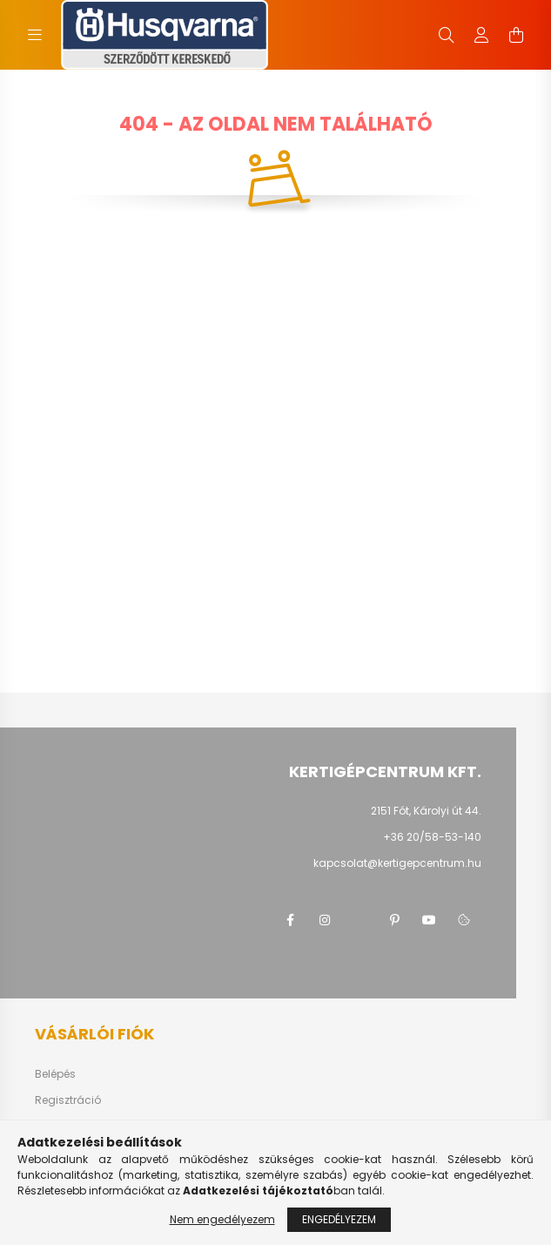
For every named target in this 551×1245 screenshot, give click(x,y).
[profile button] (481, 34)
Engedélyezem (339, 1219)
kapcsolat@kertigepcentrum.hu (397, 863)
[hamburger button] (34, 34)
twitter (359, 920)
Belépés (55, 1074)
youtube (429, 920)
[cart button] (516, 34)
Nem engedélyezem (222, 1219)
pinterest (394, 920)
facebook (289, 920)
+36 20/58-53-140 (432, 836)
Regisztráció (68, 1100)
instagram (324, 920)
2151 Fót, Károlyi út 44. (426, 810)
